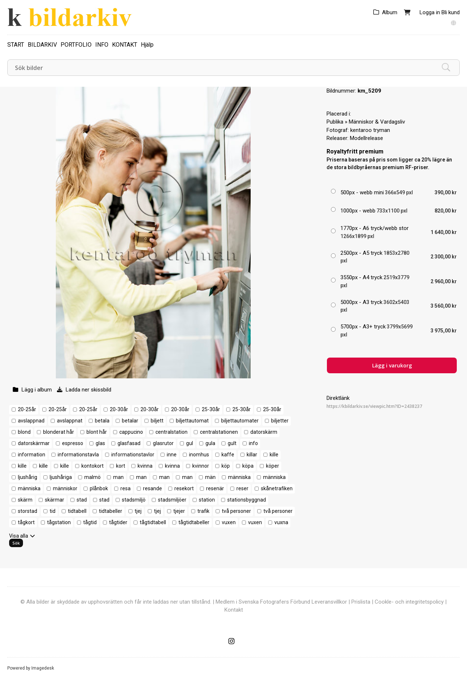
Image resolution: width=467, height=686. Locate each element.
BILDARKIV (42, 44)
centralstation (171, 432)
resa (125, 488)
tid (52, 511)
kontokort (92, 466)
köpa (248, 466)
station (207, 500)
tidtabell (77, 511)
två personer (236, 511)
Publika (335, 121)
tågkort (26, 522)
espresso (72, 443)
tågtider (118, 522)
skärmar (54, 500)
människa (239, 477)
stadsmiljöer (172, 500)
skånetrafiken (277, 488)
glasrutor (163, 443)
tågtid (90, 522)
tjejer (179, 511)
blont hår (96, 432)
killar (252, 454)
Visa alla (18, 536)
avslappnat (69, 421)
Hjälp (147, 44)
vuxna (281, 522)
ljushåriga (61, 477)
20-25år (27, 409)
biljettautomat (192, 421)
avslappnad (31, 421)
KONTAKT (124, 44)
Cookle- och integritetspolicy (409, 602)
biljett (157, 421)
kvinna (145, 466)
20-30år (119, 409)
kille (274, 454)
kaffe (227, 454)
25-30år (211, 409)
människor (65, 488)
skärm (25, 500)
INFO (101, 44)
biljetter (280, 421)
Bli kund (450, 12)
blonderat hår (58, 432)
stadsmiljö (134, 500)
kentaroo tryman (370, 130)
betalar (130, 421)
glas (100, 443)
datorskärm (263, 432)
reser (242, 488)
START (15, 44)
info (253, 443)
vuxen (229, 522)
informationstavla (78, 454)
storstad (27, 511)
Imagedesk (42, 668)
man (118, 477)
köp (225, 466)
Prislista (360, 602)
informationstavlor (132, 454)
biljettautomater (240, 421)
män (210, 477)
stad (82, 500)
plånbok (99, 488)
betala (102, 421)
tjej (138, 511)
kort (120, 466)
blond (24, 432)
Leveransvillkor (329, 602)
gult (232, 443)
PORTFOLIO (76, 44)
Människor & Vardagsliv (377, 121)
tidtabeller (110, 511)
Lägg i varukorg (392, 365)
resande (152, 488)
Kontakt (233, 610)
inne (172, 454)
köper (272, 466)
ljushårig (27, 477)
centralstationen (219, 432)
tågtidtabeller (193, 522)
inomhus (199, 454)
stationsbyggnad (246, 500)
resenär (215, 488)
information (31, 454)
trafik (203, 511)
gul (189, 443)
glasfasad (128, 443)
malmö (92, 477)
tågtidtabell (153, 522)
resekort (184, 488)
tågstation (59, 522)
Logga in (430, 12)
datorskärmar (34, 443)
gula (210, 443)
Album (389, 12)
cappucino (131, 432)
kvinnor (200, 466)
